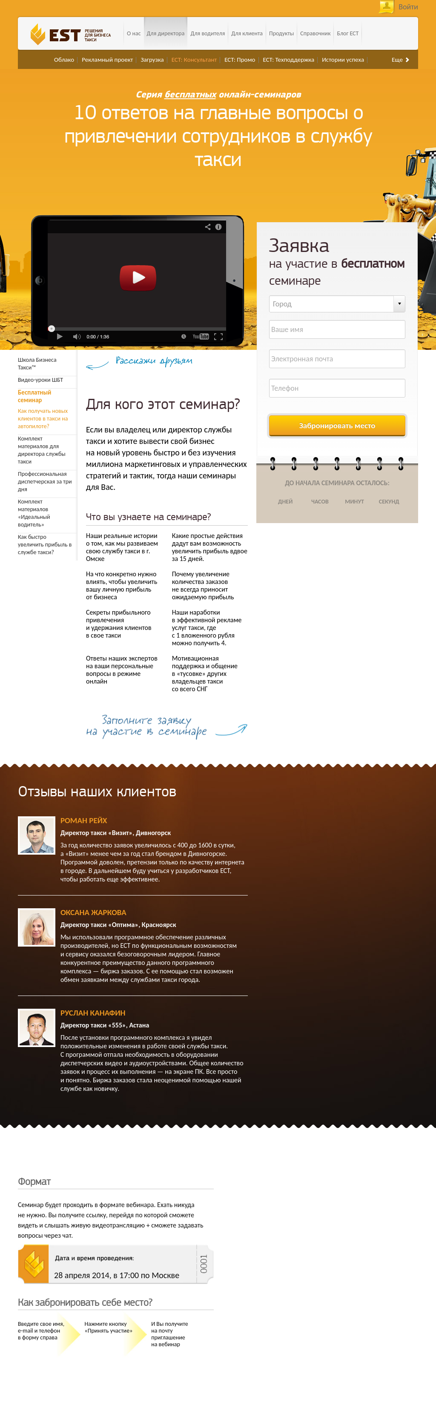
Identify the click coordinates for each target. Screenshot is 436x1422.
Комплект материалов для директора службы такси (42, 450)
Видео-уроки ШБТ (40, 379)
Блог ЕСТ (348, 33)
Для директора (166, 33)
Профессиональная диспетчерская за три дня (45, 481)
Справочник (315, 33)
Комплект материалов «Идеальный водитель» (34, 513)
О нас (134, 33)
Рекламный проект (107, 59)
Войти (408, 6)
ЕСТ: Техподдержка (289, 59)
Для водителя (207, 33)
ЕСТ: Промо (239, 59)
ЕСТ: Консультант (194, 59)
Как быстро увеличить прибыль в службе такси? (45, 544)
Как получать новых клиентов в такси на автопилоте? (45, 413)
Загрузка (152, 59)
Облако (64, 59)
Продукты (281, 33)
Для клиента (247, 33)
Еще (401, 59)
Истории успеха (343, 59)
